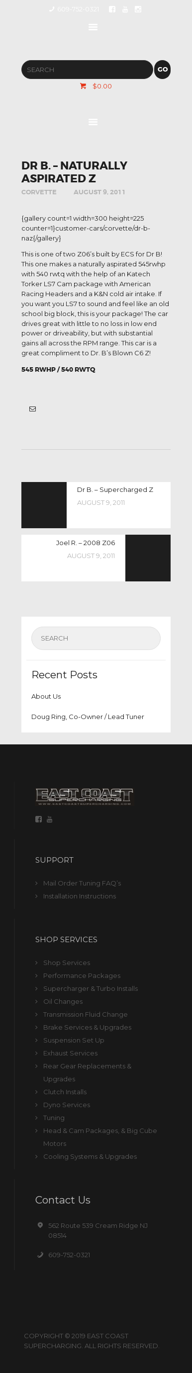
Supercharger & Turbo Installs (90, 988)
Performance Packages (81, 975)
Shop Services (66, 963)
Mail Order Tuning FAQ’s (82, 883)
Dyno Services (66, 1105)
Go (163, 69)
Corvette (39, 192)
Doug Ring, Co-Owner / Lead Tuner (87, 717)
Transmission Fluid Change (85, 1014)
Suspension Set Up (73, 1040)
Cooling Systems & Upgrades (90, 1156)
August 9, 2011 (100, 192)
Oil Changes (63, 1001)
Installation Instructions (79, 896)
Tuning (54, 1118)
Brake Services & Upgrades (87, 1027)
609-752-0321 (69, 1255)
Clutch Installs (65, 1092)
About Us (46, 696)
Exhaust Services (70, 1053)
